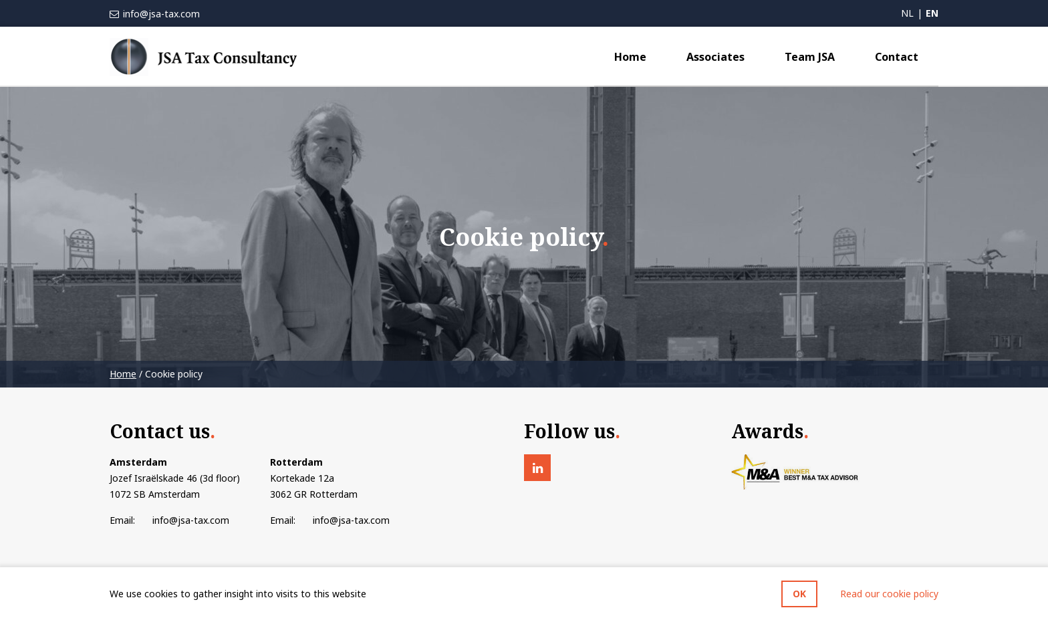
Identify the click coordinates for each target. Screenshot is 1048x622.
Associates (715, 56)
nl (907, 13)
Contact (896, 56)
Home (630, 56)
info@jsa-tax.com (160, 13)
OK (799, 593)
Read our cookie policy (889, 593)
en (932, 13)
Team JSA (810, 56)
